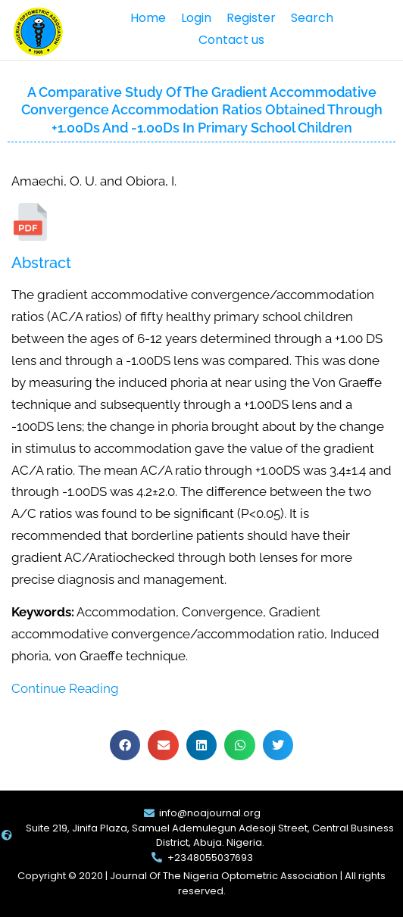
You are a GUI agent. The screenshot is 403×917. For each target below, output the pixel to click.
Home (148, 18)
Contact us (231, 39)
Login (196, 18)
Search (312, 18)
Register (251, 18)
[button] (125, 745)
